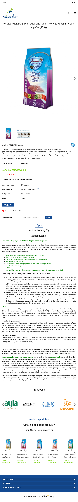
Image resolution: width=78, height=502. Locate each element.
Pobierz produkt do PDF (11, 211)
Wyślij (48, 217)
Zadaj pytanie (7, 205)
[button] (39, 479)
